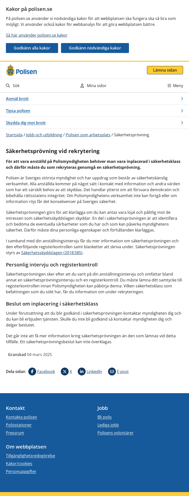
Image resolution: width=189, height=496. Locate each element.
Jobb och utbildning (44, 135)
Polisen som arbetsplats (88, 135)
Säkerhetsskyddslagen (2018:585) (51, 252)
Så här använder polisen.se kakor (36, 35)
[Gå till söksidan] (33, 85)
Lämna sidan (165, 70)
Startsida (14, 135)
